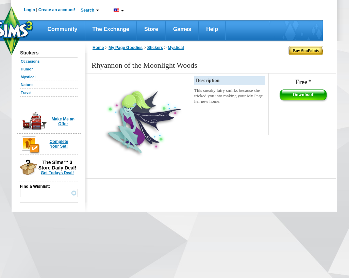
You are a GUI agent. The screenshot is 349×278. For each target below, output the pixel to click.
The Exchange (111, 29)
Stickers (155, 47)
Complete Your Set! (59, 144)
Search (87, 10)
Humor (27, 69)
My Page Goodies (126, 47)
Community (63, 29)
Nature (27, 85)
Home (98, 47)
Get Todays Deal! (57, 172)
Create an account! (56, 9)
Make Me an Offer (63, 121)
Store (151, 29)
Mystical (28, 77)
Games (182, 29)
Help (212, 29)
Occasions (30, 61)
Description (207, 80)
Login (29, 9)
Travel (26, 93)
